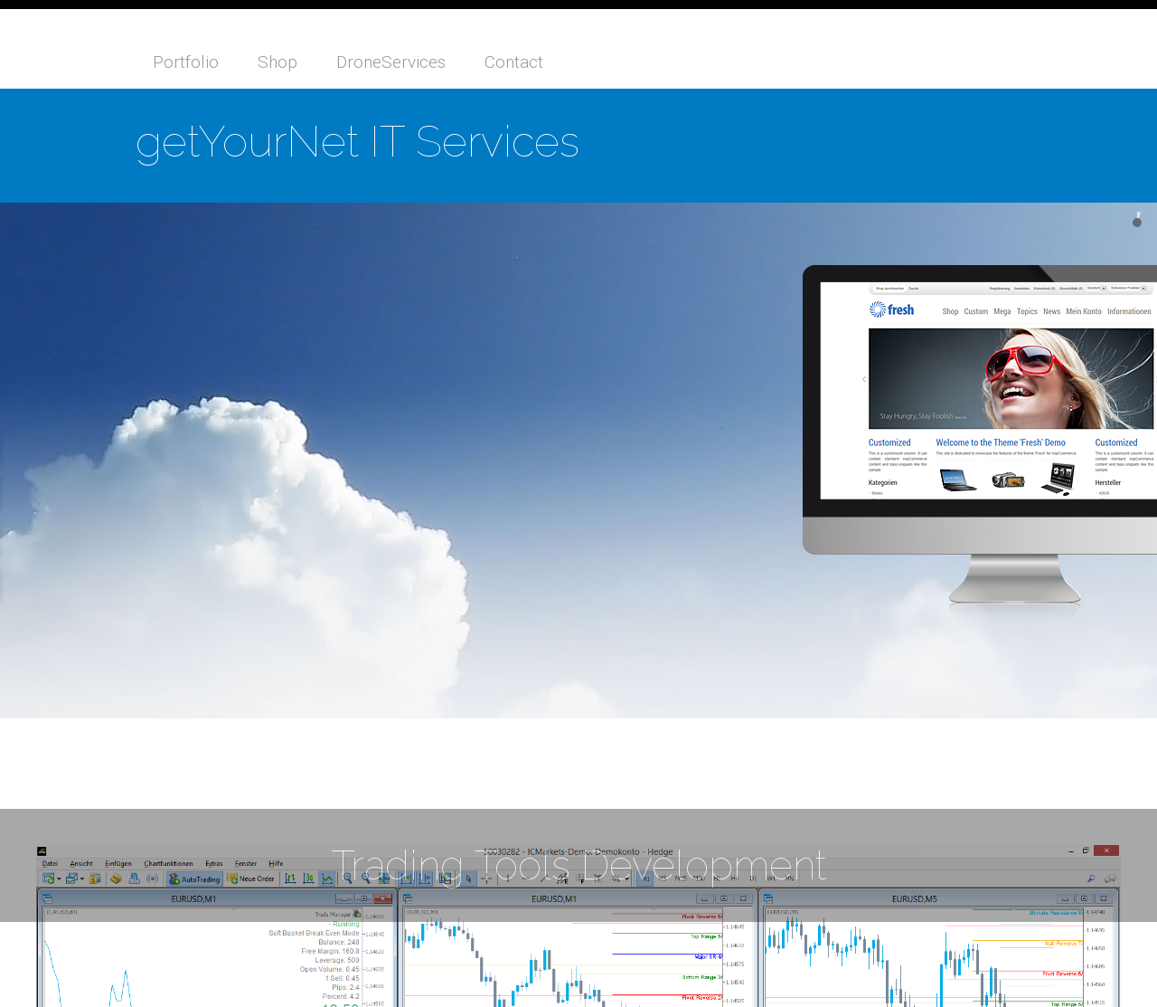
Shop (277, 62)
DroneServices (391, 62)
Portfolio (186, 62)
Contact (513, 62)
